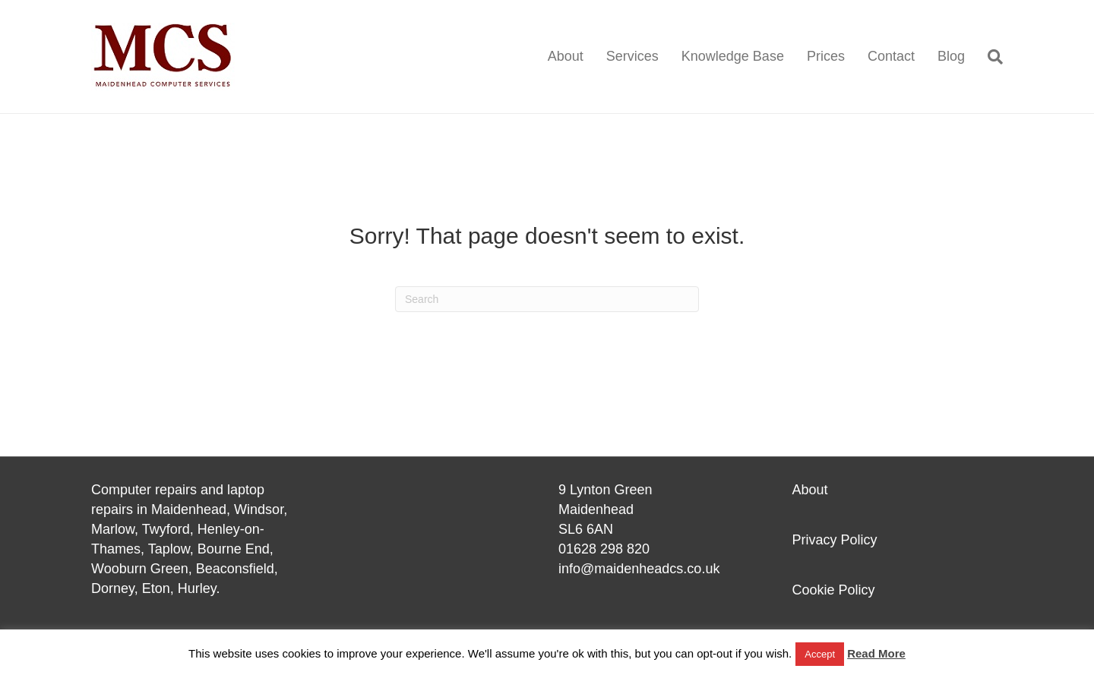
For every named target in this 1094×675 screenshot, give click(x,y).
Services (632, 56)
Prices (826, 56)
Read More (876, 653)
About (565, 56)
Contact (891, 56)
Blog (951, 56)
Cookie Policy (833, 590)
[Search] (989, 56)
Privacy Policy (834, 539)
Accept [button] (820, 654)
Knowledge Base (732, 56)
